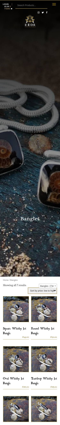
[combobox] (48, 286)
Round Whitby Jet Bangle (42, 330)
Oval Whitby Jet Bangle (13, 380)
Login (6, 4)
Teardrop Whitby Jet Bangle (44, 380)
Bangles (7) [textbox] (47, 286)
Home (5, 280)
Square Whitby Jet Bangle (14, 330)
